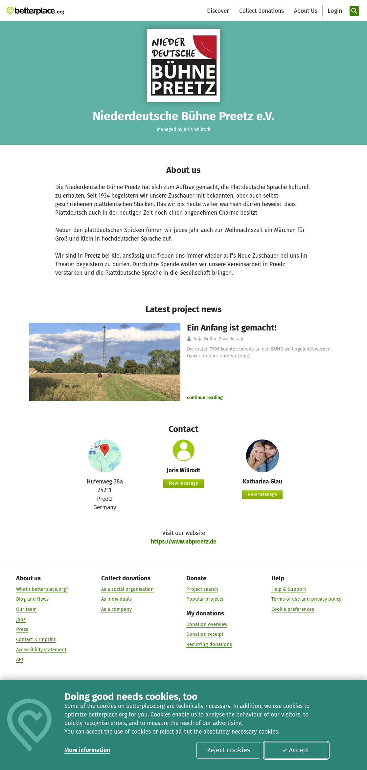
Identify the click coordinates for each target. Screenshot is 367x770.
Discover (218, 11)
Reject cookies (228, 750)
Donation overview (206, 624)
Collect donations (261, 11)
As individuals (116, 599)
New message (183, 483)
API (19, 659)
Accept (296, 750)
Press (22, 629)
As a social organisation (127, 589)
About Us (305, 11)
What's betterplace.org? (42, 589)
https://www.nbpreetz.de (184, 541)
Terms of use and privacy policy (306, 599)
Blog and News (32, 599)
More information (87, 750)
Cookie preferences (292, 609)
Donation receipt (204, 634)
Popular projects (204, 599)
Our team (26, 609)
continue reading (205, 397)
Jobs (21, 619)
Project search (202, 589)
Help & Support (288, 589)
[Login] (334, 11)
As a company (116, 609)
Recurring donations (209, 644)
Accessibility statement (41, 649)
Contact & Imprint (36, 639)
